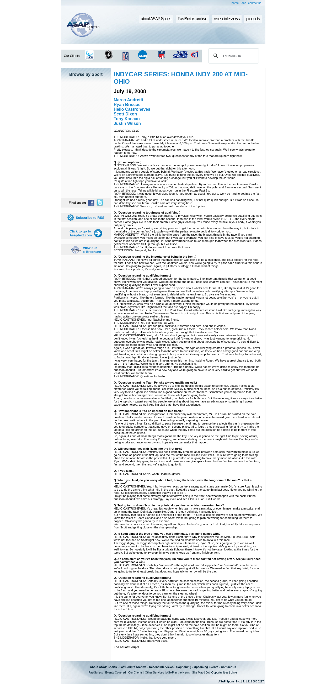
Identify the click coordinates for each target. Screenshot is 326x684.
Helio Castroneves (132, 109)
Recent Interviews (161, 667)
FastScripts (95, 672)
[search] (232, 56)
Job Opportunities (217, 672)
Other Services (154, 672)
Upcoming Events (206, 667)
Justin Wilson (127, 123)
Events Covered (115, 672)
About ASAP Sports (103, 667)
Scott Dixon (125, 114)
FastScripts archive (192, 19)
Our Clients (135, 672)
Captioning (183, 667)
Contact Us (228, 667)
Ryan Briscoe (127, 104)
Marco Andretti (128, 100)
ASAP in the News (178, 672)
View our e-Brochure (92, 250)
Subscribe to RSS (90, 218)
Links (234, 672)
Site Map (197, 672)
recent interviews (226, 19)
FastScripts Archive (132, 667)
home (235, 2)
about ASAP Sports (156, 19)
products (253, 19)
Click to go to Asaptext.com (81, 233)
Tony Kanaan (127, 118)
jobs (243, 2)
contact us (254, 2)
